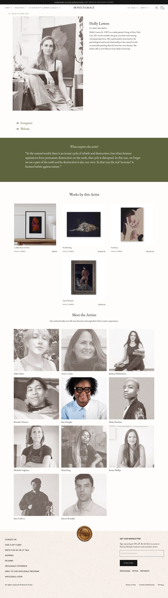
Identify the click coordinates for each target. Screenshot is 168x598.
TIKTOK (135, 571)
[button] (133, 7)
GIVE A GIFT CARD (13, 545)
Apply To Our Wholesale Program (22, 571)
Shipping (9, 556)
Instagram (26, 123)
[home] (84, 7)
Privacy (161, 585)
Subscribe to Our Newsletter (69, 2)
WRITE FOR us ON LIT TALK (17, 550)
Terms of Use (131, 585)
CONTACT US (11, 540)
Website (25, 129)
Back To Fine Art (20, 14)
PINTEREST (145, 571)
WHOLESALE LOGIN (13, 577)
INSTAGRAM (125, 571)
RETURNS (9, 561)
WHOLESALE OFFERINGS (16, 566)
